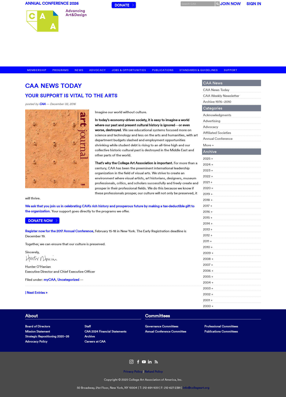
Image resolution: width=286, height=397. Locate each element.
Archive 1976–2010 (217, 101)
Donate (122, 5)
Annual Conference (218, 138)
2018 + (208, 200)
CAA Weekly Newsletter (221, 96)
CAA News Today (53, 85)
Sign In (253, 3)
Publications (163, 70)
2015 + (207, 217)
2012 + (207, 235)
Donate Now (40, 220)
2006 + (208, 270)
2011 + (207, 241)
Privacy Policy (132, 371)
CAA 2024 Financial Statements (105, 331)
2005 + (208, 276)
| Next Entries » (36, 292)
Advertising (211, 121)
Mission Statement (37, 331)
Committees (157, 315)
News (79, 70)
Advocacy (97, 70)
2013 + (207, 229)
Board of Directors (37, 326)
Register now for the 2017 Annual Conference (59, 231)
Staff (88, 326)
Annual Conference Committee (165, 331)
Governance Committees (161, 326)
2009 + (208, 253)
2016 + (208, 211)
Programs (60, 70)
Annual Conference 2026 (52, 3)
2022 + (208, 176)
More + (208, 145)
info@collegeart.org (196, 388)
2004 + (208, 282)
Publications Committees (221, 331)
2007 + (208, 265)
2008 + (208, 259)
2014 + (208, 223)
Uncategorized (68, 279)
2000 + (208, 306)
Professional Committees (221, 326)
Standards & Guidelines (198, 70)
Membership (37, 70)
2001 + (208, 300)
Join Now (230, 3)
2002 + (208, 294)
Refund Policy (154, 371)
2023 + (208, 170)
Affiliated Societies (217, 133)
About (31, 315)
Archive (90, 336)
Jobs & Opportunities (129, 70)
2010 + (208, 247)
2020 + (208, 188)
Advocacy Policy (36, 341)
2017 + (207, 206)
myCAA (50, 279)
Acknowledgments (217, 115)
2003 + (208, 288)
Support (230, 70)
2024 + (208, 164)
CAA (42, 104)
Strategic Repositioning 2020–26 (47, 336)
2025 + (208, 158)
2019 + (208, 194)
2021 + (207, 182)
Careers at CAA (95, 341)
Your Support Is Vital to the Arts (71, 96)
